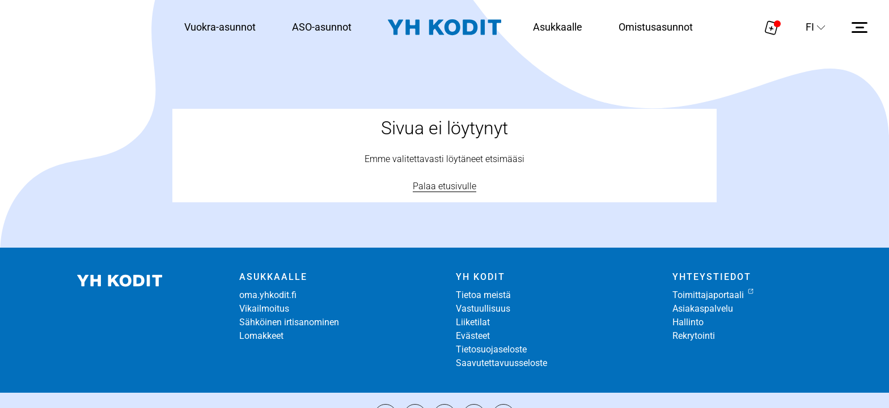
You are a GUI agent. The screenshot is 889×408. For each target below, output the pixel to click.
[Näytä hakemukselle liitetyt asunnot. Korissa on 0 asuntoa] (772, 27)
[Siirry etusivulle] (444, 27)
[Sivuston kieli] (815, 27)
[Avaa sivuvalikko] (859, 27)
